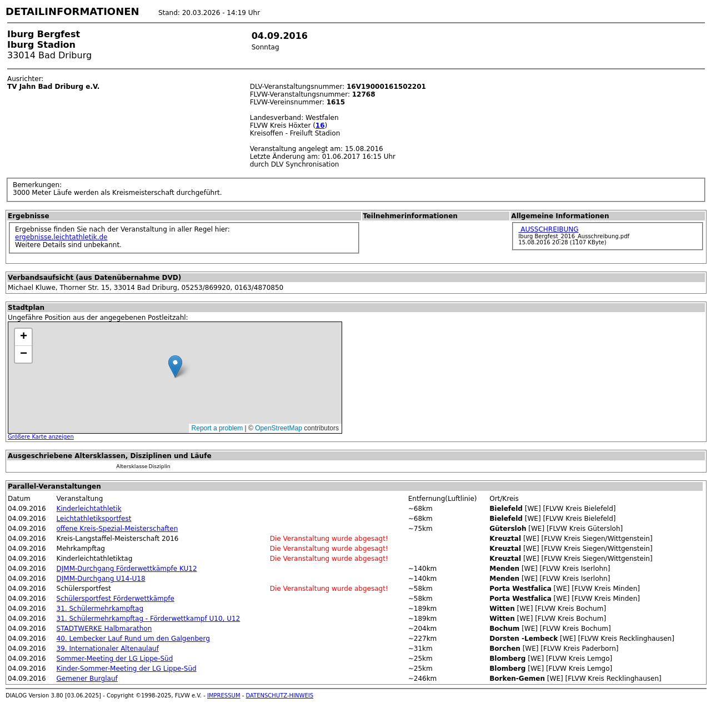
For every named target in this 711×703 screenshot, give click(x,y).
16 (320, 125)
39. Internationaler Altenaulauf (108, 648)
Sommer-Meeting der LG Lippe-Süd (115, 658)
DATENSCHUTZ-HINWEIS (280, 695)
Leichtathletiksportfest (94, 519)
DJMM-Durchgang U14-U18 (101, 579)
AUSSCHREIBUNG (548, 229)
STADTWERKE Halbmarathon (104, 628)
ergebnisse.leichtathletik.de (61, 237)
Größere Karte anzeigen (41, 437)
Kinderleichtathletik (89, 509)
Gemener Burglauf (87, 678)
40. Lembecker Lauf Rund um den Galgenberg (133, 638)
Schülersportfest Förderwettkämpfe (115, 598)
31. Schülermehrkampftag (100, 608)
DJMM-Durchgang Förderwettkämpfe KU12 (127, 569)
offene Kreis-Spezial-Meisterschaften (117, 529)
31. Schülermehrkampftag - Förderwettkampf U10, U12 (149, 618)
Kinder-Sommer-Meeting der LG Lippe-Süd (127, 668)
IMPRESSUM (224, 695)
